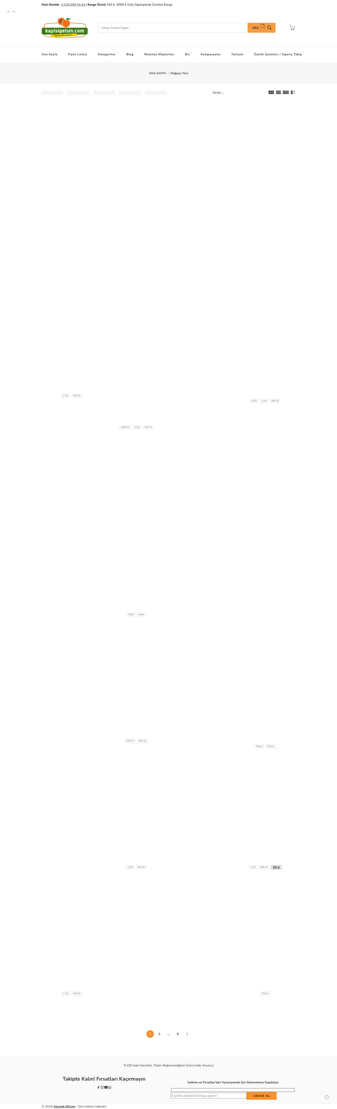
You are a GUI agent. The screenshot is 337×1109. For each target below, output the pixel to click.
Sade (141, 614)
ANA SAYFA (157, 73)
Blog (130, 54)
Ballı (131, 614)
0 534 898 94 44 (73, 4)
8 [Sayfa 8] (178, 1034)
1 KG (65, 395)
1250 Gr (125, 427)
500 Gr (77, 395)
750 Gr (148, 427)
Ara (258, 26)
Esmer (270, 746)
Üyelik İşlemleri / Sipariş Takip (279, 53)
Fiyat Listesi (77, 54)
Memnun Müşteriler (159, 54)
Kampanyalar (211, 54)
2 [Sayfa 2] (159, 1034)
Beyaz (259, 746)
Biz (188, 53)
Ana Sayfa (50, 54)
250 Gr (142, 740)
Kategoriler (108, 53)
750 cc (265, 993)
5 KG (254, 400)
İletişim (238, 54)
